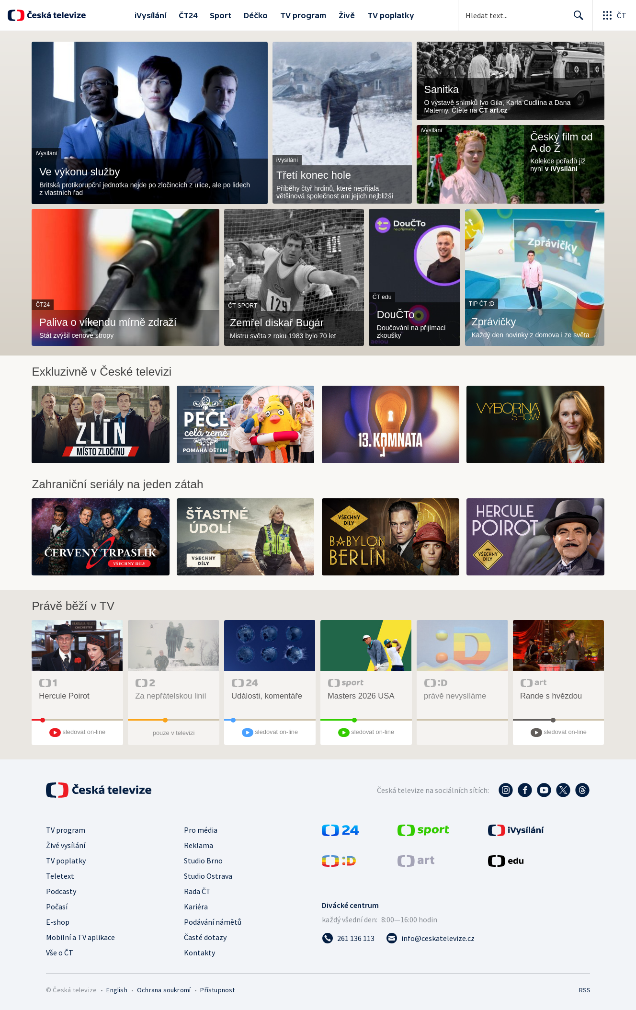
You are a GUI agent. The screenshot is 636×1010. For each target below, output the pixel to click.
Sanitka (441, 89)
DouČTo (396, 315)
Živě (347, 15)
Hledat (576, 19)
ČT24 (188, 15)
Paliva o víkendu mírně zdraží (108, 322)
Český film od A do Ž (561, 142)
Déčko (256, 15)
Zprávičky (493, 322)
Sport (220, 15)
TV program (303, 15)
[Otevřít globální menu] (614, 15)
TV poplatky (390, 15)
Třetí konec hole (313, 175)
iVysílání (150, 15)
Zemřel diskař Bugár (277, 323)
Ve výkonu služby (79, 172)
